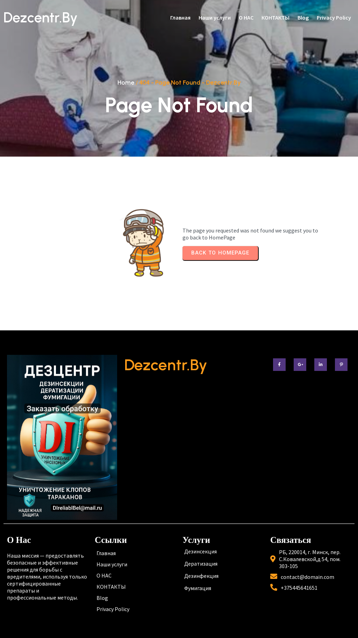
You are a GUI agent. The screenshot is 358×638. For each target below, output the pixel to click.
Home (125, 82)
